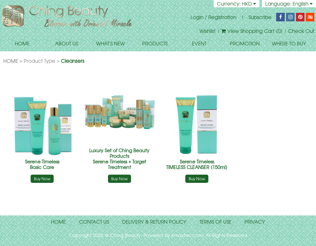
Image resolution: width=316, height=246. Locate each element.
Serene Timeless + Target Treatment (119, 159)
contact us (94, 222)
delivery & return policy (154, 222)
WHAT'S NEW (110, 43)
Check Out (301, 31)
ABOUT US (66, 43)
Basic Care (42, 164)
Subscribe (260, 17)
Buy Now (42, 178)
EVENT (199, 43)
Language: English (289, 4)
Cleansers (72, 61)
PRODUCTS (155, 43)
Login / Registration (213, 17)
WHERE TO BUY (289, 43)
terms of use (215, 222)
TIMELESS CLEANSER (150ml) (196, 164)
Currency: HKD (236, 4)
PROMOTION (245, 43)
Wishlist (207, 31)
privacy (255, 222)
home (58, 222)
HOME (22, 43)
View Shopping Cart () (251, 31)
